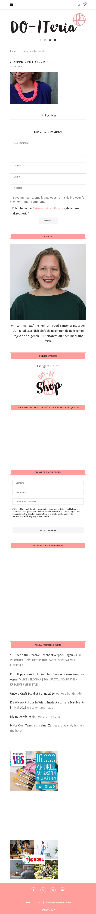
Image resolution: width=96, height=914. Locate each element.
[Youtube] (55, 40)
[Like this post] (42, 115)
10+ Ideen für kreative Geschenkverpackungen (41, 655)
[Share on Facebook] (45, 115)
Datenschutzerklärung (48, 208)
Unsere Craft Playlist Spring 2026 (32, 693)
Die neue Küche (20, 716)
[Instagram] (45, 40)
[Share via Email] (55, 115)
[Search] (79, 4)
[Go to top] (48, 909)
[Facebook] (40, 40)
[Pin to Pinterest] (52, 115)
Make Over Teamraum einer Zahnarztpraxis (39, 725)
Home (13, 51)
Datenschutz (64, 902)
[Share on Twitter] (48, 115)
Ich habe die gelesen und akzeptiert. (46, 211)
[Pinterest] (50, 40)
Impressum (51, 902)
